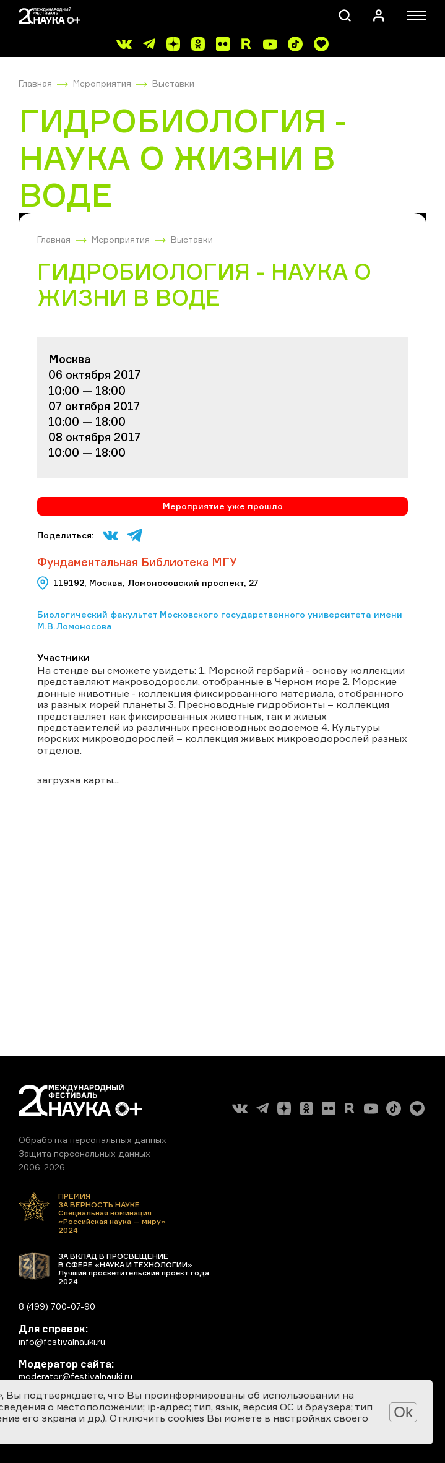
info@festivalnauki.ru (62, 1341)
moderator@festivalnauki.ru (75, 1376)
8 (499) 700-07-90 (57, 1306)
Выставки (173, 83)
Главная (35, 83)
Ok (403, 1412)
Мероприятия (102, 83)
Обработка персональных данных (92, 1139)
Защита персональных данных (84, 1153)
